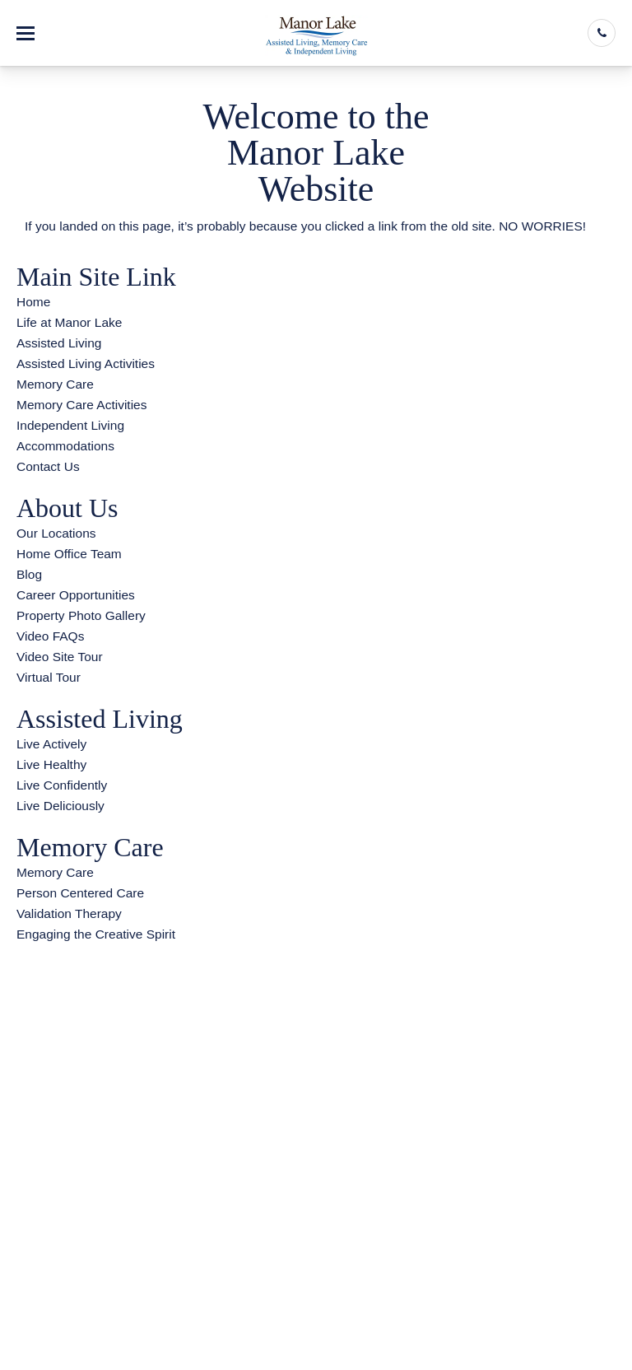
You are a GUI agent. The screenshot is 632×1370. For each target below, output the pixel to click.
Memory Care (55, 384)
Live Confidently (61, 785)
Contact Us (48, 466)
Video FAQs (50, 636)
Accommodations (65, 446)
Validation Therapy (69, 913)
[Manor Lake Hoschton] (316, 33)
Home (33, 302)
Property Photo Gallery (81, 615)
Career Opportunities (75, 595)
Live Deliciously (60, 806)
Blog (29, 574)
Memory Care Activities (81, 405)
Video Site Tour (59, 657)
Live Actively (51, 744)
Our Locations (56, 533)
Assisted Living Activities (85, 363)
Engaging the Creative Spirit (95, 934)
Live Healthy (51, 764)
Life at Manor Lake (69, 322)
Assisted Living (58, 343)
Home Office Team (69, 554)
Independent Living (70, 425)
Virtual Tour (48, 677)
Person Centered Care (80, 893)
